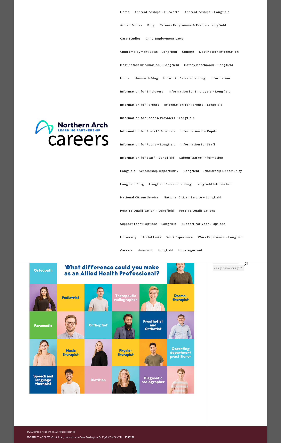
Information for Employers (141, 91)
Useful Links (151, 237)
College (188, 52)
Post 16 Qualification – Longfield (147, 210)
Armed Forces (131, 25)
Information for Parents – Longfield (193, 105)
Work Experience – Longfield (221, 237)
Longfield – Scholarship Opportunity (149, 171)
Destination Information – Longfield (149, 65)
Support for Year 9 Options (204, 224)
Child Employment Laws (164, 38)
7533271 (129, 437)
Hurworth (145, 250)
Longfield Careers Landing (170, 184)
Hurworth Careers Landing (184, 78)
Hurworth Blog (146, 78)
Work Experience (179, 237)
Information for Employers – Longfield (199, 91)
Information (220, 78)
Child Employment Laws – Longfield (148, 52)
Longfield (165, 250)
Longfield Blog (132, 184)
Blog (151, 25)
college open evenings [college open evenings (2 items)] (228, 268)
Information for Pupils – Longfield (147, 144)
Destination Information (219, 52)
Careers (126, 250)
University (128, 237)
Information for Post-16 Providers (148, 131)
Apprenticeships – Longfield (207, 12)
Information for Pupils (199, 131)
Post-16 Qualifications (197, 210)
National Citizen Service (139, 197)
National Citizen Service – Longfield (192, 197)
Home (125, 12)
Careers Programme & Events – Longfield (193, 25)
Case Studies (130, 38)
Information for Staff (198, 144)
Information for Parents (139, 105)
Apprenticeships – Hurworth (157, 12)
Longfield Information (214, 184)
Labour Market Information (201, 157)
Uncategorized (190, 250)
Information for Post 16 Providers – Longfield (157, 118)
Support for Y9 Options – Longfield (148, 224)
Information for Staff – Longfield (147, 157)
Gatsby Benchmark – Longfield (208, 65)
